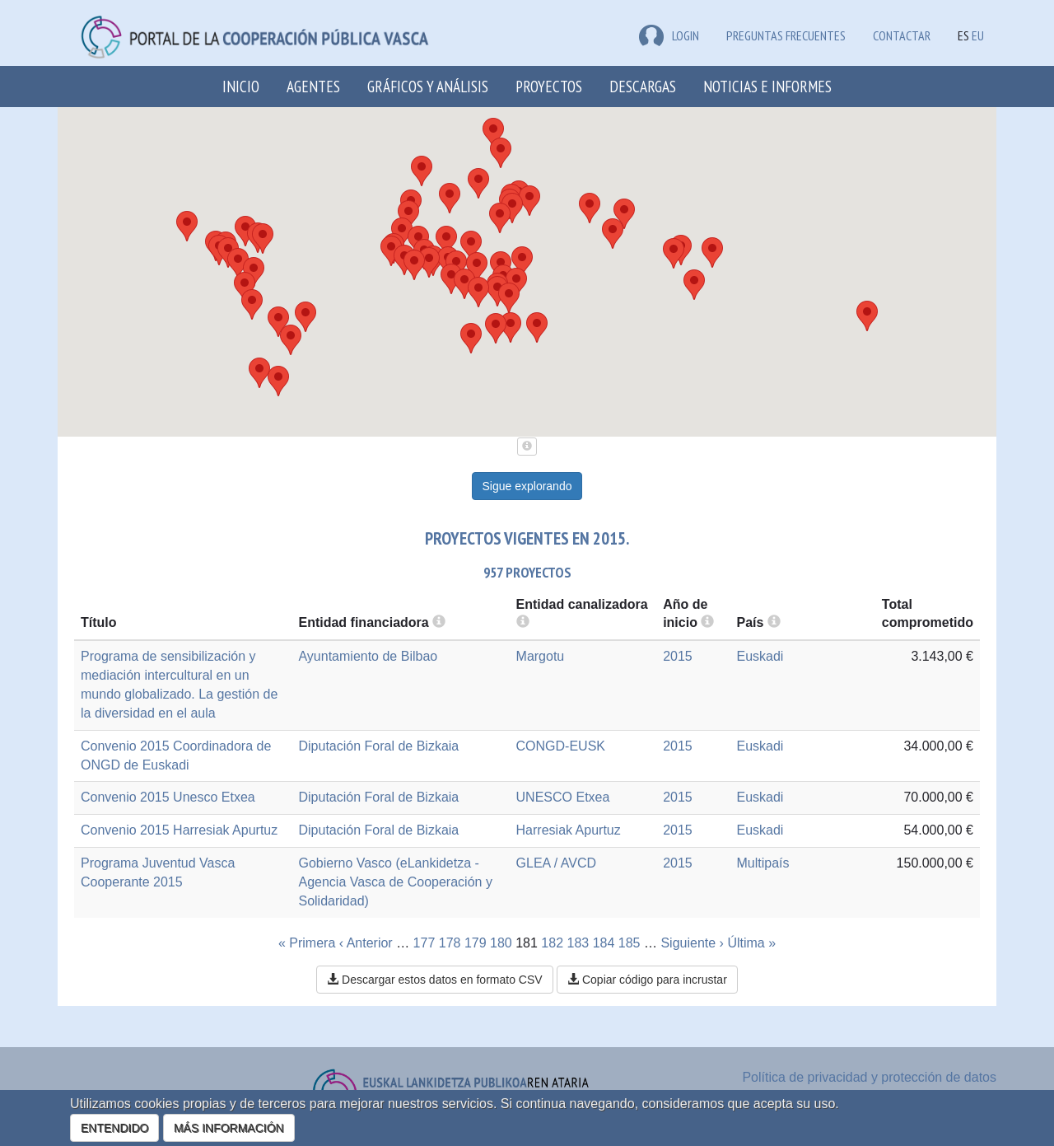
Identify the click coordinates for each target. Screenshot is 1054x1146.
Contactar (901, 35)
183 (578, 943)
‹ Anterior (366, 943)
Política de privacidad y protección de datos (869, 1077)
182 (552, 943)
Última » (751, 943)
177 (424, 943)
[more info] (707, 622)
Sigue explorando (527, 486)
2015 (678, 656)
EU (978, 35)
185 (629, 943)
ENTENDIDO (114, 1127)
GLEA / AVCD (556, 863)
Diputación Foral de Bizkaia (378, 746)
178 (450, 943)
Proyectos (548, 86)
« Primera (306, 943)
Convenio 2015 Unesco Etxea (168, 797)
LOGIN (669, 35)
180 (501, 943)
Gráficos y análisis (427, 86)
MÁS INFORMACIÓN (229, 1127)
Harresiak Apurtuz (568, 830)
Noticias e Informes (767, 86)
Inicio (240, 86)
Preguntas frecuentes (786, 35)
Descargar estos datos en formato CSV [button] (434, 979)
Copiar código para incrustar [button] (647, 979)
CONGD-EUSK (560, 746)
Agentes (313, 86)
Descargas (642, 86)
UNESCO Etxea (563, 797)
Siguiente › (692, 943)
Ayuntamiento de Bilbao (367, 656)
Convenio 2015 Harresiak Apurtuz (179, 830)
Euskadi (759, 656)
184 (604, 943)
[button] (262, 238)
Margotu (540, 656)
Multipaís (762, 863)
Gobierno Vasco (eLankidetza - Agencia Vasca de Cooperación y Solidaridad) (395, 882)
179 (475, 943)
